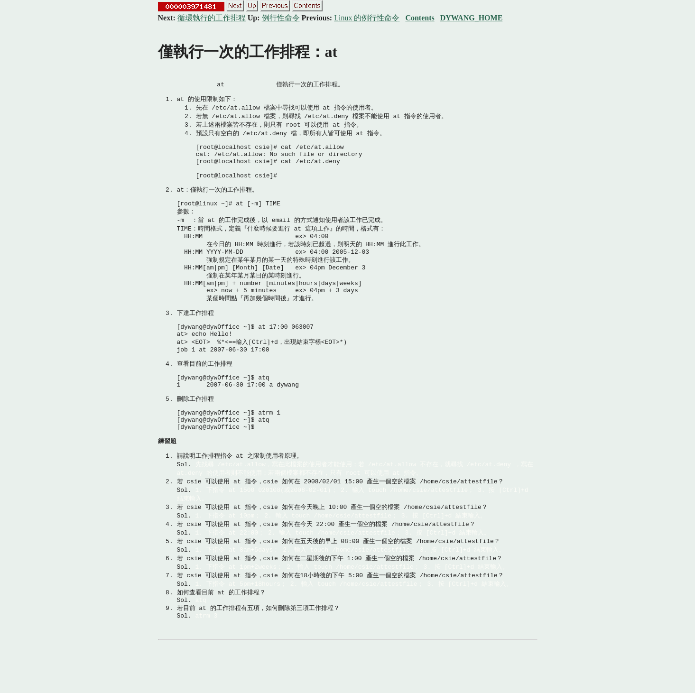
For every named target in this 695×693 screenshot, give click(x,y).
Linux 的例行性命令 (366, 18)
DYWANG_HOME (471, 18)
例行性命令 (281, 18)
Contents (419, 18)
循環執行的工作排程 (211, 18)
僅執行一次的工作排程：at (248, 51)
